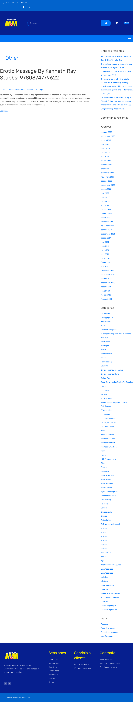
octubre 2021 (106, 230)
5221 (103, 326)
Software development (110, 524)
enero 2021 (105, 266)
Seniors (104, 508)
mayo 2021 (105, 250)
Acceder (104, 624)
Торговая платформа (110, 597)
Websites (104, 577)
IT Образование (108, 418)
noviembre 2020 (108, 275)
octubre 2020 (106, 279)
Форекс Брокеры (108, 605)
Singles (104, 516)
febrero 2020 (106, 299)
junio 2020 (105, 291)
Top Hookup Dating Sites (111, 565)
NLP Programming (108, 459)
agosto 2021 (106, 238)
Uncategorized (107, 569)
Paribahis (105, 471)
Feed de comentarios (109, 632)
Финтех (104, 601)
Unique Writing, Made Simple (112, 109)
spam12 (104, 528)
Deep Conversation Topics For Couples (117, 382)
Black (103, 358)
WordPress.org (107, 636)
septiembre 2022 (108, 185)
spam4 (104, 536)
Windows (104, 581)
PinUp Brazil (106, 479)
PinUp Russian (107, 483)
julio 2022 (105, 193)
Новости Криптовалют (111, 593)
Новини (104, 589)
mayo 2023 (105, 152)
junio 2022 (105, 197)
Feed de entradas (108, 628)
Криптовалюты (107, 585)
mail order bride (107, 426)
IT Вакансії (105, 414)
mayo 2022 (105, 201)
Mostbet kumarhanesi (110, 447)
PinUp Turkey (106, 487)
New (103, 451)
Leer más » (4, 110)
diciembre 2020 (107, 270)
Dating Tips (105, 378)
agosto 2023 (106, 140)
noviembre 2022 (107, 177)
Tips (102, 561)
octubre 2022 (106, 181)
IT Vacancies (106, 410)
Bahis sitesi (105, 341)
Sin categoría (106, 512)
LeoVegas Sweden (108, 422)
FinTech (104, 394)
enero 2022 (105, 218)
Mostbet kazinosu (108, 443)
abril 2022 (105, 205)
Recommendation (108, 496)
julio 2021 (105, 242)
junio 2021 (105, 246)
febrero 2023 (106, 165)
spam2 (104, 532)
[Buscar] (106, 23)
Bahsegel (105, 345)
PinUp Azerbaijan (108, 475)
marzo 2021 (106, 258)
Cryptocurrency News (110, 374)
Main (103, 430)
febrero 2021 (106, 262)
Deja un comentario (11, 90)
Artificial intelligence (109, 330)
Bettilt (103, 349)
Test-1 (103, 557)
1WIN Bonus (106, 321)
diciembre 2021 (107, 222)
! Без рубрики (107, 317)
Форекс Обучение (109, 610)
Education (105, 390)
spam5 (104, 540)
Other (23, 90)
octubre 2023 (106, 132)
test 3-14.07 (106, 553)
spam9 (104, 548)
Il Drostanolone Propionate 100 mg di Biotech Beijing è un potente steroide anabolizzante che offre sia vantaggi (116, 101)
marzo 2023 (106, 161)
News (103, 455)
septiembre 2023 (108, 136)
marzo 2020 (106, 295)
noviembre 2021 (107, 226)
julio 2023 (105, 144)
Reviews (104, 504)
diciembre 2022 (107, 173)
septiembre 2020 (108, 283)
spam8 (104, 544)
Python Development (110, 491)
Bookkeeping (106, 362)
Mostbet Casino (107, 435)
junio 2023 (105, 148)
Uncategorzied (107, 573)
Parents (104, 467)
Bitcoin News (106, 354)
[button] (129, 38)
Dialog (103, 386)
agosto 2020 (106, 287)
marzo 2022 (106, 209)
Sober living (106, 520)
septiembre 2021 (108, 234)
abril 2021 (105, 254)
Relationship (106, 500)
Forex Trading (106, 398)
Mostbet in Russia (108, 439)
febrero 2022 (106, 213)
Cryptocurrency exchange (112, 370)
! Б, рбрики (105, 313)
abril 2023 (105, 156)
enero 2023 (105, 169)
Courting (104, 366)
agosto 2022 (106, 189)
